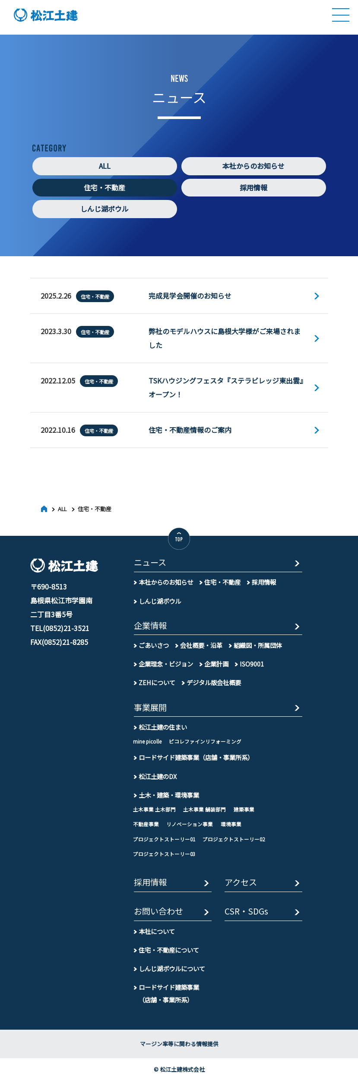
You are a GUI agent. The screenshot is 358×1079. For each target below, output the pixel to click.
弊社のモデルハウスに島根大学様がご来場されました (225, 337)
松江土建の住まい (163, 725)
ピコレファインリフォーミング (205, 739)
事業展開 (150, 706)
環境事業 (231, 822)
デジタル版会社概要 (214, 681)
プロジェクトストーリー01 (164, 837)
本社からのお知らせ (253, 166)
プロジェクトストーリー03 (164, 852)
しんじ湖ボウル (104, 209)
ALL (105, 166)
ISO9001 (252, 662)
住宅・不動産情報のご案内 (190, 428)
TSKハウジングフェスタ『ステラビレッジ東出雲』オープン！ (226, 386)
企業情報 (150, 624)
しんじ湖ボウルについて (172, 967)
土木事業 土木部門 (154, 807)
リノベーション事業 (189, 822)
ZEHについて (157, 681)
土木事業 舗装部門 (204, 807)
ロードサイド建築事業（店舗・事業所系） (196, 755)
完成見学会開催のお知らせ (190, 295)
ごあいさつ (154, 643)
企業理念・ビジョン (166, 662)
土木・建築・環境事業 (169, 793)
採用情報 (253, 188)
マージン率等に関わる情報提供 (179, 1042)
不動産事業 (146, 822)
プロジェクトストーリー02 (234, 837)
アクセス (241, 881)
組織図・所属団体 (258, 643)
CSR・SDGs (246, 910)
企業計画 (216, 662)
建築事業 (244, 807)
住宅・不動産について (169, 948)
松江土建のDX (158, 774)
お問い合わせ (158, 910)
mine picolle (147, 739)
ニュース (150, 561)
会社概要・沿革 (201, 643)
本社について (157, 929)
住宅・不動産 (104, 188)
